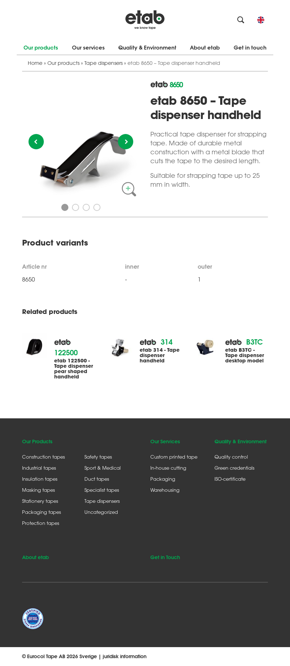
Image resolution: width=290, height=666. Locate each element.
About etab (205, 47)
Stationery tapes (40, 501)
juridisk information (124, 656)
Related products (49, 312)
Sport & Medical (102, 468)
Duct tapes (96, 479)
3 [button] (86, 207)
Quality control (231, 457)
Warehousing (165, 490)
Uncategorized (101, 512)
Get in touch (250, 47)
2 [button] (75, 207)
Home (35, 63)
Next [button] (125, 141)
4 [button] (96, 207)
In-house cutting (168, 468)
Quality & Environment (147, 47)
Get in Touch (165, 557)
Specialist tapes (101, 490)
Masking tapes (38, 490)
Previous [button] (36, 141)
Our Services (165, 441)
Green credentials (234, 468)
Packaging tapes (41, 512)
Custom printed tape (173, 457)
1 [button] (64, 207)
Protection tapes (40, 523)
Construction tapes (43, 457)
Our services (88, 47)
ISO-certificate (229, 479)
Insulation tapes (39, 479)
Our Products (37, 441)
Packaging (162, 479)
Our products (41, 47)
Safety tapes (98, 457)
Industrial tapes (39, 468)
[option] (81, 139)
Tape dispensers (103, 63)
